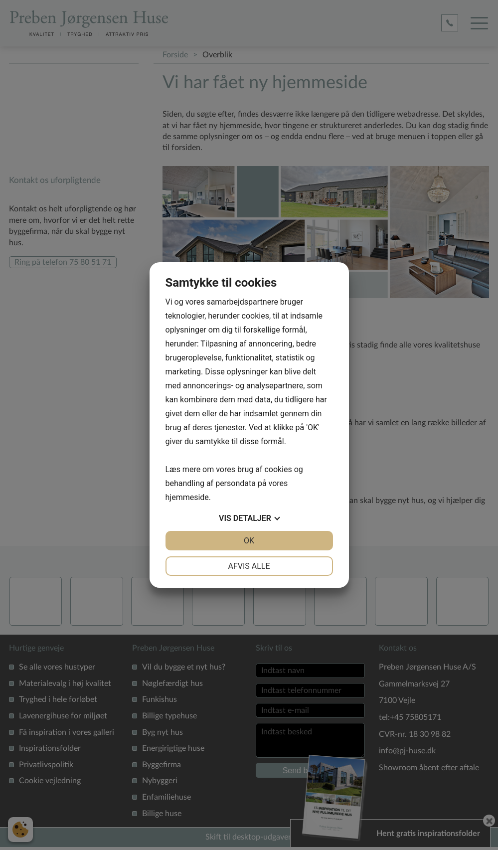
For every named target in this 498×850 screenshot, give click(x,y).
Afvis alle (249, 566)
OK (249, 540)
